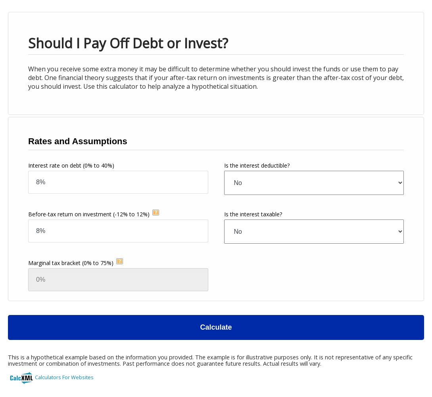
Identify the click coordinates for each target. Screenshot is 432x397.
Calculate (216, 327)
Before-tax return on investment (89, 214)
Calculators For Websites (64, 377)
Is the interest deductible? (257, 165)
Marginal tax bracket (70, 263)
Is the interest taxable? (253, 214)
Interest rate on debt (71, 165)
